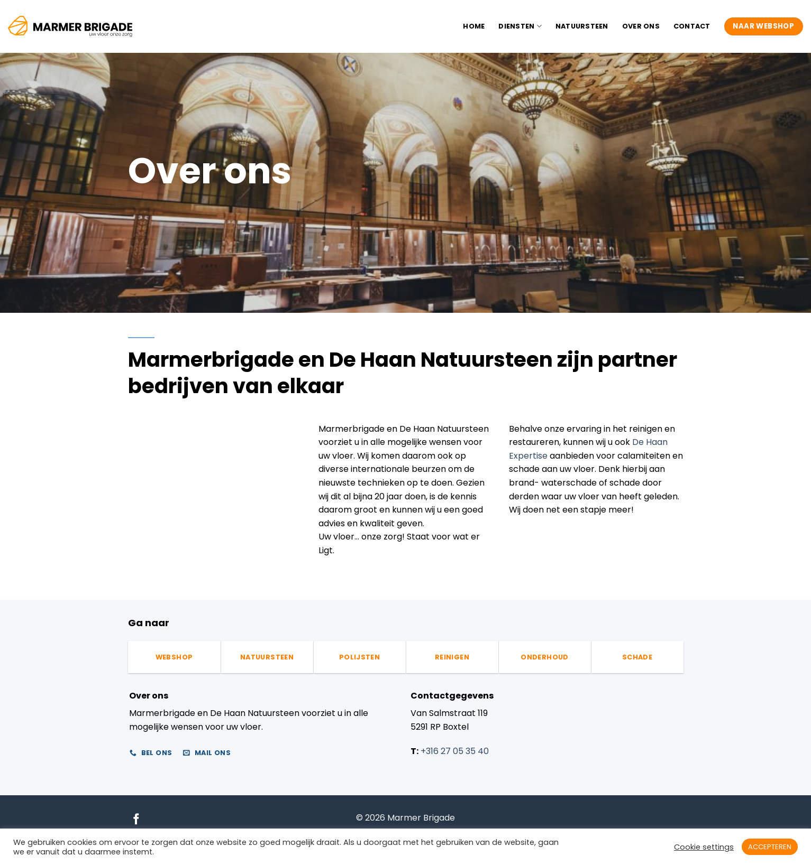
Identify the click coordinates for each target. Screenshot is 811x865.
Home (474, 26)
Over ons (641, 26)
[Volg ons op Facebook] (136, 820)
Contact (691, 26)
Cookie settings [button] (704, 847)
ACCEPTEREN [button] (769, 847)
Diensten (520, 26)
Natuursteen (581, 26)
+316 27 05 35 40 (455, 751)
